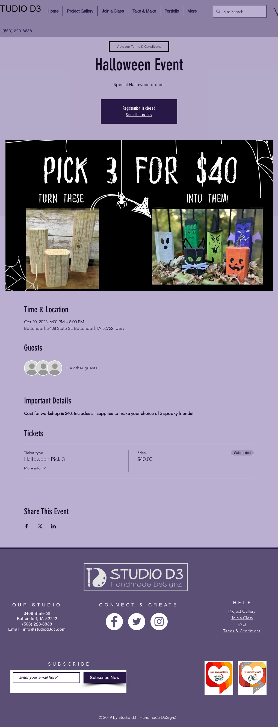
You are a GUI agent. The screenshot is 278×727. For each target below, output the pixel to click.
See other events (139, 114)
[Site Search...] (239, 11)
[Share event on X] (40, 526)
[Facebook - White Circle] (114, 621)
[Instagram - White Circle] (159, 621)
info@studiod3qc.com (44, 629)
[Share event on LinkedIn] (53, 526)
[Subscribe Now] (105, 677)
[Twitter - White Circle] (136, 621)
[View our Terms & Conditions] (139, 46)
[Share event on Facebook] (26, 526)
